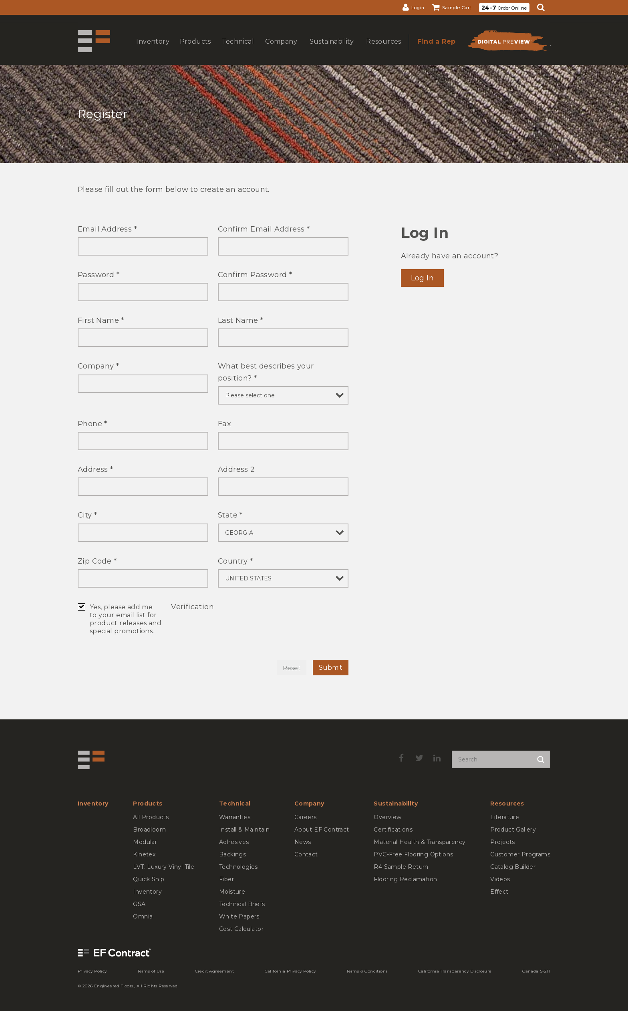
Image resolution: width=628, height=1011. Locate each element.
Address (95, 469)
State (230, 515)
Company (98, 366)
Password (98, 274)
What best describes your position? (266, 372)
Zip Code (97, 561)
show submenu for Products (195, 49)
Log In (422, 278)
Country (235, 561)
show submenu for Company (280, 49)
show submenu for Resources (383, 49)
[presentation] (232, 630)
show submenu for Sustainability (331, 49)
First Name (101, 320)
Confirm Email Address (264, 229)
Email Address (107, 229)
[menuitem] (414, 7)
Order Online (504, 7)
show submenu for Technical (237, 49)
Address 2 (236, 469)
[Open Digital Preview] (507, 42)
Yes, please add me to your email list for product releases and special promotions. (125, 619)
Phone (92, 423)
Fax (224, 423)
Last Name (240, 320)
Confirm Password (255, 274)
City (87, 515)
